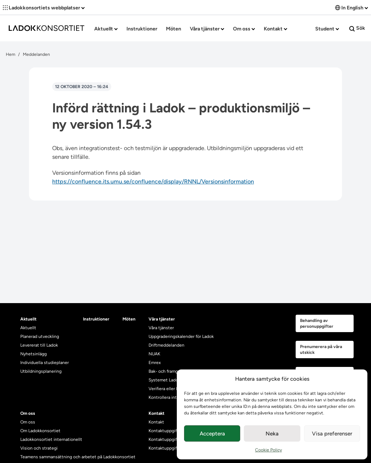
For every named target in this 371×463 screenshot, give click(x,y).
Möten (173, 29)
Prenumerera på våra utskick (321, 349)
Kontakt (275, 29)
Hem (10, 54)
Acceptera (212, 433)
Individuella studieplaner (45, 362)
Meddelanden (36, 54)
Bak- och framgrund (168, 371)
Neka (272, 433)
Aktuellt (106, 29)
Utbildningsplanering (41, 371)
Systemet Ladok (164, 380)
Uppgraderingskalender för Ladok (181, 336)
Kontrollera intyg (165, 397)
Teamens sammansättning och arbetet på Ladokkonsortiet (78, 456)
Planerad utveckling (39, 336)
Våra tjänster (207, 29)
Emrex (155, 362)
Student (327, 29)
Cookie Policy (268, 449)
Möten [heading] (129, 319)
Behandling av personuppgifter (316, 323)
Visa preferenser (332, 433)
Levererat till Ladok (39, 345)
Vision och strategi (39, 448)
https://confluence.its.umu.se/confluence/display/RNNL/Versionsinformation (153, 181)
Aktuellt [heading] (28, 319)
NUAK (154, 353)
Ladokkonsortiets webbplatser (44, 8)
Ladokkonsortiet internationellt (51, 439)
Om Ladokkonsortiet (40, 430)
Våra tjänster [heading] (162, 319)
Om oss (244, 29)
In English (351, 8)
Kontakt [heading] (156, 413)
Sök (357, 28)
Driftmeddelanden (166, 345)
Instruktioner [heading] (96, 319)
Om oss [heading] (27, 413)
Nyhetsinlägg (33, 353)
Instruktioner (141, 29)
